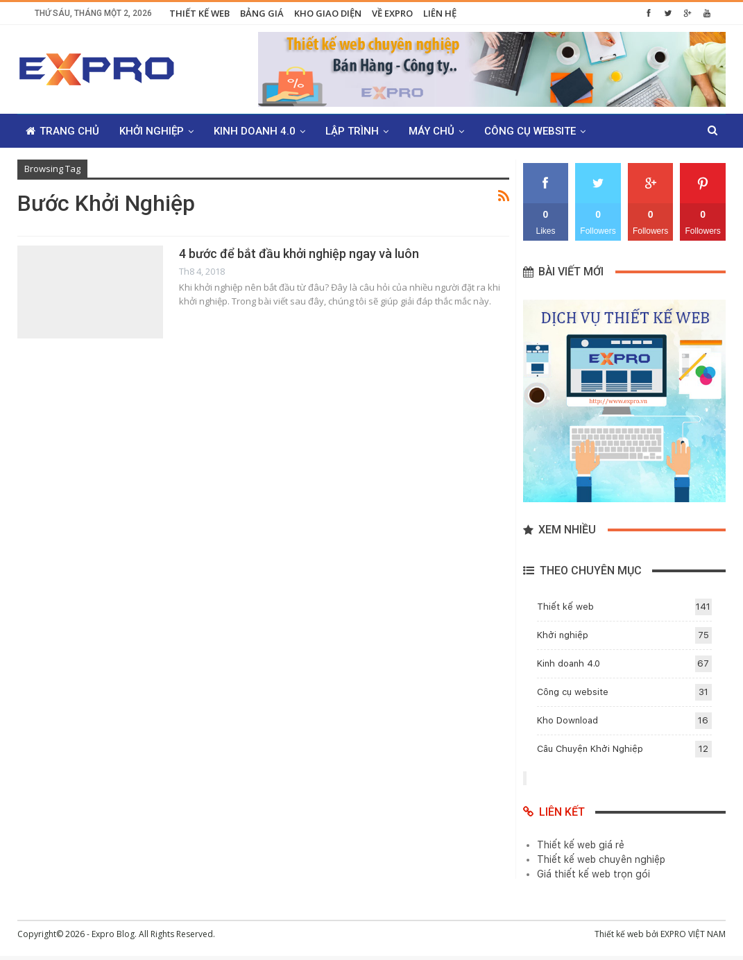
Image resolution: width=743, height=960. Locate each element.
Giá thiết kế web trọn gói (593, 874)
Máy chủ (431, 131)
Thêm (620, 131)
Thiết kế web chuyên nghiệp (601, 859)
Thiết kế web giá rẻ (580, 844)
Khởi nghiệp (151, 131)
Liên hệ (439, 13)
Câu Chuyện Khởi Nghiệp (590, 749)
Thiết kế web (199, 13)
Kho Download (567, 720)
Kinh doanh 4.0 (255, 131)
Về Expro (392, 13)
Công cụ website (530, 131)
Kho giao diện (327, 13)
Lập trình (352, 131)
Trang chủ (62, 131)
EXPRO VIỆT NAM (693, 934)
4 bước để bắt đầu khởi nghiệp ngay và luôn (299, 253)
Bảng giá (262, 13)
